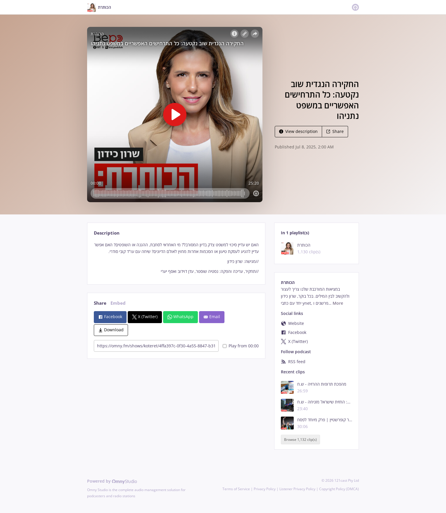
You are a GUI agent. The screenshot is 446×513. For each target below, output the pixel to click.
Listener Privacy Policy (297, 488)
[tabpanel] (176, 258)
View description (298, 131)
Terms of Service (236, 488)
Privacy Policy (265, 488)
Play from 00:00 (241, 346)
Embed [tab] (118, 303)
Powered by (112, 481)
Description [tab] (107, 233)
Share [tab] (100, 303)
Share (335, 131)
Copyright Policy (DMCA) (339, 488)
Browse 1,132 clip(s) (300, 439)
